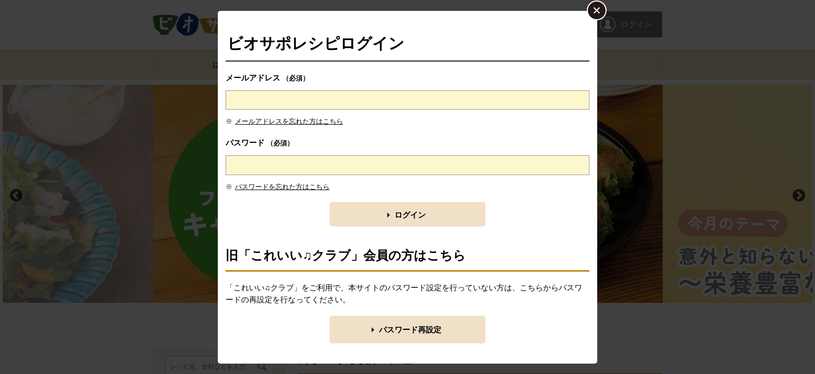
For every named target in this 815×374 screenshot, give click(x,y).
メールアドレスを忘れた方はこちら (289, 121)
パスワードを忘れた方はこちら (282, 187)
